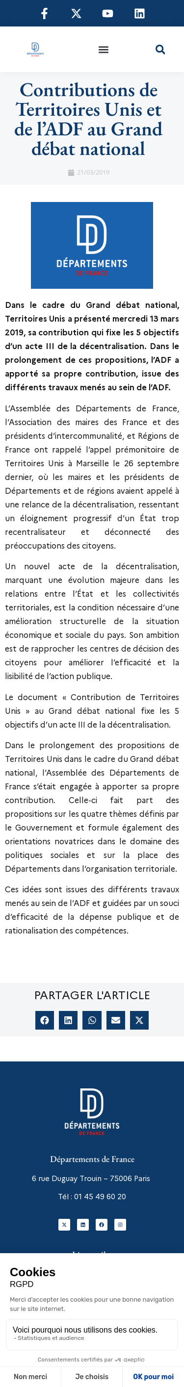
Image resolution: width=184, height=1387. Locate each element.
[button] (104, 49)
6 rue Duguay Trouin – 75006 (82, 1178)
